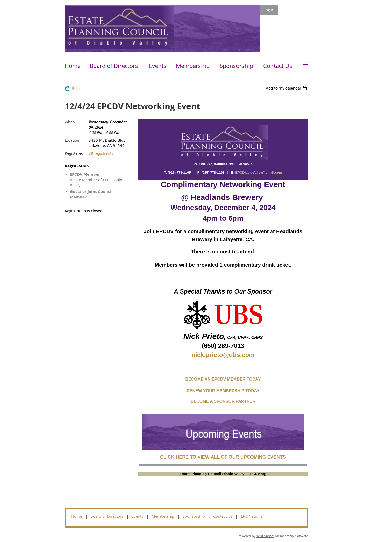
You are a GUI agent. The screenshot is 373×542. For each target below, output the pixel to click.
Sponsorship (194, 516)
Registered (74, 153)
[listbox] (287, 88)
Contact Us (222, 516)
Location (72, 140)
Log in (268, 9)
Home (76, 516)
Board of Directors (106, 516)
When (70, 121)
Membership (163, 516)
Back (76, 88)
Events (137, 516)
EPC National (252, 516)
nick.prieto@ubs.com (222, 354)
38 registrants (101, 153)
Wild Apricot (265, 536)
